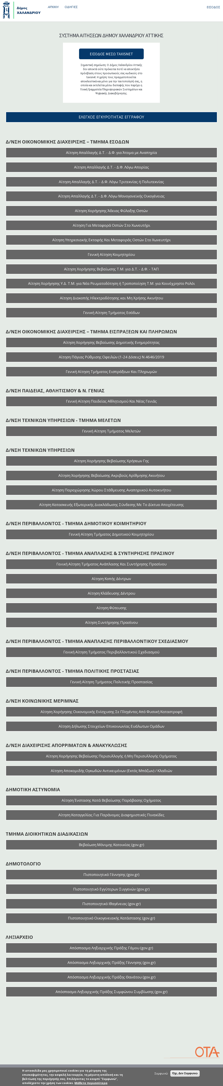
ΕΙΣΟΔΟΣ (213, 7)
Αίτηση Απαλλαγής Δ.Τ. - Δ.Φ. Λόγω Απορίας (111, 167)
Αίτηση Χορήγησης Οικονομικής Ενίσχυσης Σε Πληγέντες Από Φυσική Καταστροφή (111, 711)
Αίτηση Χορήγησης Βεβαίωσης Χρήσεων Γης (111, 460)
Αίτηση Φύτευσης (111, 607)
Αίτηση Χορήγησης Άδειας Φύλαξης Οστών (111, 210)
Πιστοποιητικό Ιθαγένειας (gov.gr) (111, 903)
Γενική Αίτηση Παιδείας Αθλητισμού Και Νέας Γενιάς (111, 401)
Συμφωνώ (161, 1073)
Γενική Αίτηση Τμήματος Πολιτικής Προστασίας (111, 681)
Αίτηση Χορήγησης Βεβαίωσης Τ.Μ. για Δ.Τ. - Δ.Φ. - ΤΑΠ (111, 269)
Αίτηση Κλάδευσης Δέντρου (111, 593)
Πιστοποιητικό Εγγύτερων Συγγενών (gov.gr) (111, 889)
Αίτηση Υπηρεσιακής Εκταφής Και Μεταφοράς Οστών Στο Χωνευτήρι (111, 239)
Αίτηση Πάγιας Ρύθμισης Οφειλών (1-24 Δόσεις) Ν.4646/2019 (111, 356)
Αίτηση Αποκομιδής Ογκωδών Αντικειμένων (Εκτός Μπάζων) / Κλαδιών (111, 770)
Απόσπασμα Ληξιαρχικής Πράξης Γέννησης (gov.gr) (111, 962)
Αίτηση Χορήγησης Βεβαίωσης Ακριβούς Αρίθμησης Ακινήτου (111, 475)
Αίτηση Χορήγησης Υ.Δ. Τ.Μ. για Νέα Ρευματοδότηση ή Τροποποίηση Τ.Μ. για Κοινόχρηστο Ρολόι (111, 283)
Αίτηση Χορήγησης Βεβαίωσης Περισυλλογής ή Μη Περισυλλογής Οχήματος (111, 756)
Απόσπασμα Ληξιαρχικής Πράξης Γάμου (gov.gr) (111, 947)
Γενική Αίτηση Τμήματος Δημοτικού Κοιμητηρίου (111, 534)
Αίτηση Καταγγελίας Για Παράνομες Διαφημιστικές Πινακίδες (111, 814)
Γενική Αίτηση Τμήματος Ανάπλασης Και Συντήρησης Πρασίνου (111, 564)
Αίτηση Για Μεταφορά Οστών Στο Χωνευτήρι (111, 225)
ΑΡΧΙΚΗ (53, 7)
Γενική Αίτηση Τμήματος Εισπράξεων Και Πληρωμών (111, 371)
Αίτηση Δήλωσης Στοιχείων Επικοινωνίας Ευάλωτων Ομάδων (111, 726)
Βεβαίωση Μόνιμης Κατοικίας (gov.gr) (111, 844)
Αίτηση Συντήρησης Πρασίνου (111, 622)
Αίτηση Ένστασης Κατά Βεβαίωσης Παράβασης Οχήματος (111, 800)
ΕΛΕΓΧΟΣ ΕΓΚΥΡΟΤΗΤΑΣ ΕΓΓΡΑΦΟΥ (111, 117)
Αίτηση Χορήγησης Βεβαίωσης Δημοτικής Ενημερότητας (111, 342)
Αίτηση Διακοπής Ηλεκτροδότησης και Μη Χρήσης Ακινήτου (111, 297)
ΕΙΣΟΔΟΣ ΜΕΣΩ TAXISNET (111, 53)
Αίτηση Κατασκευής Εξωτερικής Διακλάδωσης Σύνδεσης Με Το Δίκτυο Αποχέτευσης (111, 504)
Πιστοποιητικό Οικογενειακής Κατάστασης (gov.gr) (111, 918)
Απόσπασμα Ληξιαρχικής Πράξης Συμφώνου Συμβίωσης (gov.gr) (111, 991)
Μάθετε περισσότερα (90, 1083)
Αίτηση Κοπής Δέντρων (111, 578)
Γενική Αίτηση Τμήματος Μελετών (111, 430)
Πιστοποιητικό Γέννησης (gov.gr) (111, 874)
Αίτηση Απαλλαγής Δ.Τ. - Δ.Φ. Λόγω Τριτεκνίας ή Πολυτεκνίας (111, 181)
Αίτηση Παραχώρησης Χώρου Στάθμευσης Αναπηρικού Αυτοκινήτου (111, 489)
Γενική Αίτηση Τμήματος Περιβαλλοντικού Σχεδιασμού (111, 651)
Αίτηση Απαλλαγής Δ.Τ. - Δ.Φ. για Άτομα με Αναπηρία (111, 152)
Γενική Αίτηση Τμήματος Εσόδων (111, 312)
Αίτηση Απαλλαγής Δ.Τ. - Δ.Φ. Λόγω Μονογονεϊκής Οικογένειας (111, 196)
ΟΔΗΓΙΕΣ (71, 7)
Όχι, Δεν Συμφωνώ (185, 1073)
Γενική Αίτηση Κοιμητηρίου (111, 254)
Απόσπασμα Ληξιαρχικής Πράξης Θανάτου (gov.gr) (111, 977)
